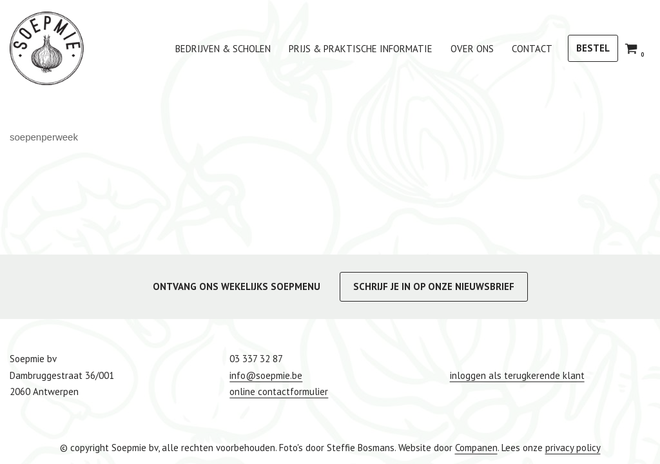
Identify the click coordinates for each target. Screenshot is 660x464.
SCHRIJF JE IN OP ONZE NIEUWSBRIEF (433, 286)
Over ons (472, 49)
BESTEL (593, 48)
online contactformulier (278, 391)
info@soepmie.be (265, 375)
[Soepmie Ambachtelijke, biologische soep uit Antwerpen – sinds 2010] (47, 48)
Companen (476, 447)
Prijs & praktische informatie (360, 49)
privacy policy (573, 447)
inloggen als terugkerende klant (517, 375)
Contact (532, 49)
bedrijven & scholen (223, 49)
